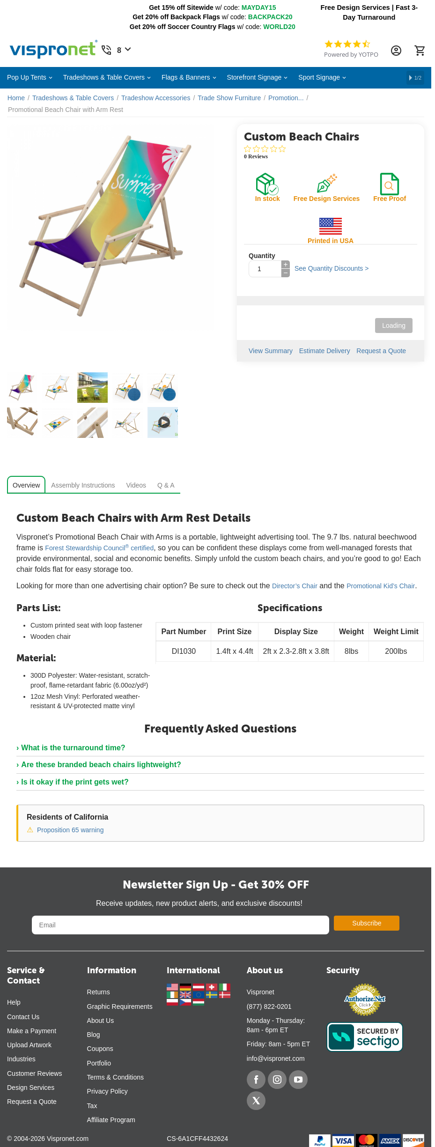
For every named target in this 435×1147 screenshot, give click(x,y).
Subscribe (366, 923)
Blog (93, 1034)
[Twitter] (256, 1100)
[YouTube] (298, 1079)
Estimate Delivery (324, 351)
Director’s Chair (294, 586)
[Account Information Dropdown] (396, 50)
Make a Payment (31, 1031)
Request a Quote (381, 351)
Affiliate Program (111, 1120)
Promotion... (285, 98)
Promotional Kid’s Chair (381, 586)
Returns (98, 992)
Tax (92, 1106)
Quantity (262, 255)
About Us (100, 1020)
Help (14, 1002)
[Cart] (419, 50)
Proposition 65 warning (70, 830)
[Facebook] (256, 1079)
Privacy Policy (107, 1091)
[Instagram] (277, 1079)
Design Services (30, 1087)
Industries (21, 1059)
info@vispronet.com (276, 1058)
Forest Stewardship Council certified (99, 548)
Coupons (100, 1048)
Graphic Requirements (120, 1006)
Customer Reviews (34, 1073)
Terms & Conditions (115, 1077)
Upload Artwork (29, 1045)
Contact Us (23, 1017)
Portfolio (99, 1063)
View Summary (271, 351)
